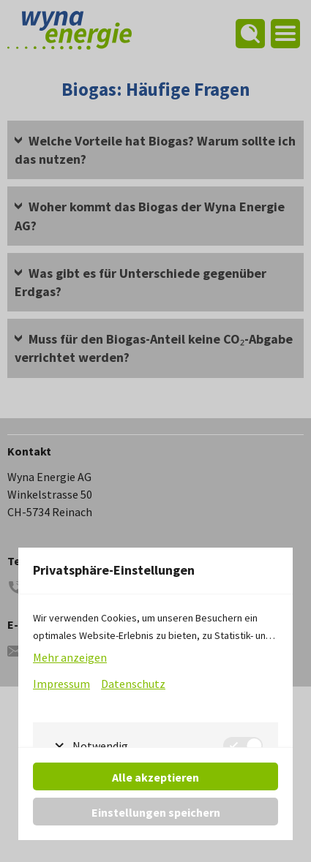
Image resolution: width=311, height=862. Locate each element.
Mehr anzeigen (70, 657)
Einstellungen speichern (155, 812)
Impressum (61, 683)
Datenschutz (133, 683)
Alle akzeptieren (155, 777)
